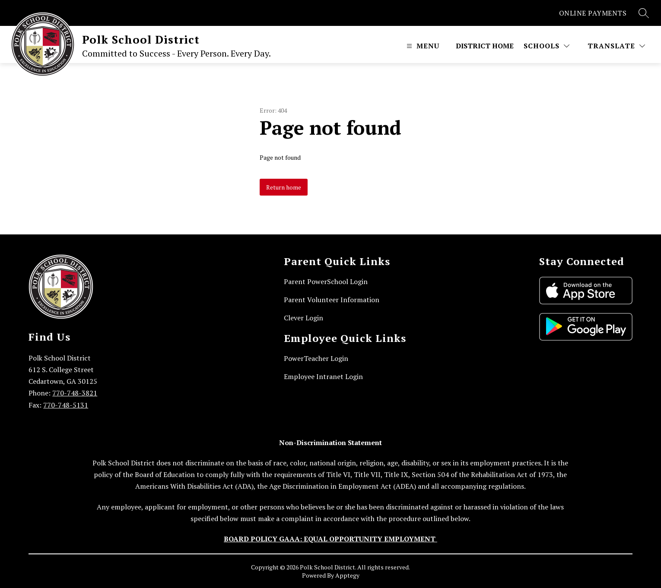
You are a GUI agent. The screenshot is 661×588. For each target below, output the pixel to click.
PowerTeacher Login (316, 358)
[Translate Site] (616, 45)
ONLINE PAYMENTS (593, 13)
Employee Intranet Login (323, 376)
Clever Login (303, 317)
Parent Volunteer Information (331, 299)
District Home (485, 46)
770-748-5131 (65, 405)
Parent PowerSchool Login (326, 281)
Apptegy (347, 575)
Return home (283, 187)
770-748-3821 (74, 393)
